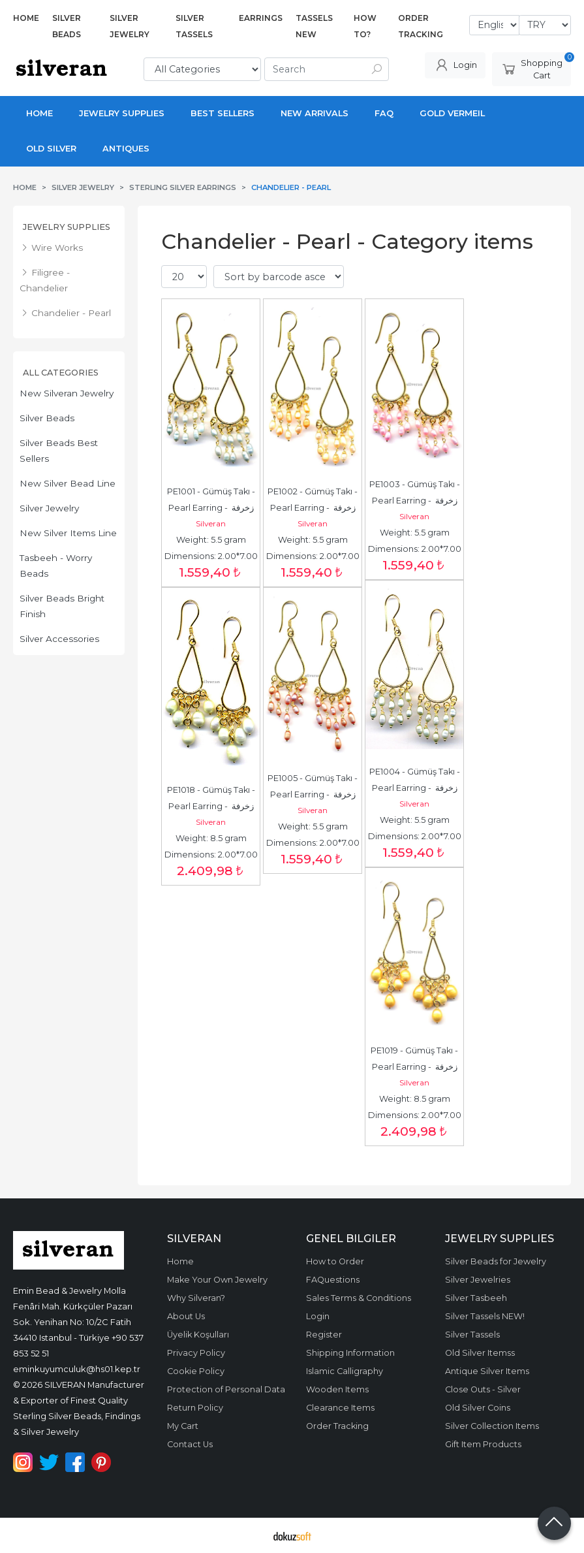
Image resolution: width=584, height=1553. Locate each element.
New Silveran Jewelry (67, 393)
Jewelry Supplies (66, 227)
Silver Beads (47, 418)
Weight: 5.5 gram (211, 540)
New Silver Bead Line (67, 483)
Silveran (211, 523)
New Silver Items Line (68, 533)
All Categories (61, 372)
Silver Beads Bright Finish (62, 606)
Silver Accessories (59, 638)
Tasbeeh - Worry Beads (56, 565)
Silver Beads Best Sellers (59, 451)
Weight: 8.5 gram (211, 838)
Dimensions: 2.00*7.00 (211, 556)
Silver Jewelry (49, 508)
